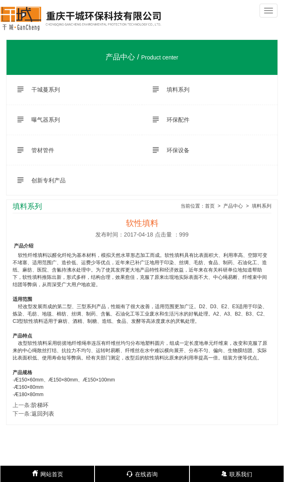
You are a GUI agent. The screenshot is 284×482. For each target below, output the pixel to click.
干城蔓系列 (34, 89)
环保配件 (167, 119)
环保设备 (167, 150)
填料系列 (167, 89)
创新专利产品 (37, 180)
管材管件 (31, 150)
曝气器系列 (34, 119)
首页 (210, 206)
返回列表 (42, 413)
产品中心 (233, 206)
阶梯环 (39, 405)
